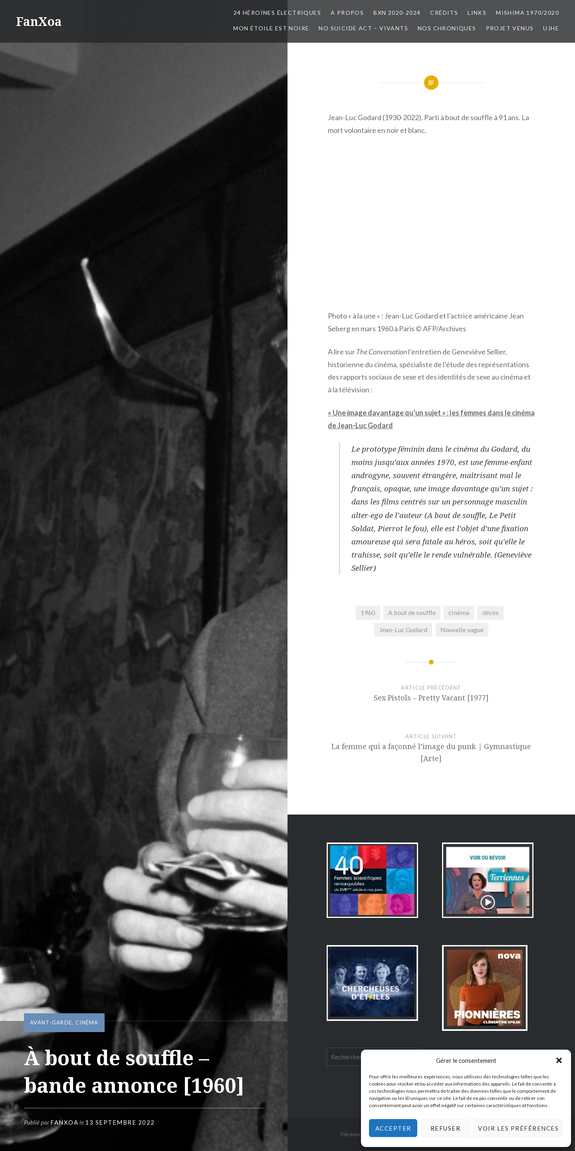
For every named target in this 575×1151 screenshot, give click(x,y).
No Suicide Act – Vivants (363, 28)
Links (477, 12)
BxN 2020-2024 (396, 12)
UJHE (551, 28)
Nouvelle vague (462, 629)
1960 (368, 612)
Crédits (444, 12)
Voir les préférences (518, 1128)
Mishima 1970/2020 (527, 12)
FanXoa (39, 21)
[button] (559, 1060)
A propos (347, 12)
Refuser (445, 1128)
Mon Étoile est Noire (271, 28)
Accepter (393, 1128)
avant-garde (51, 1022)
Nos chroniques (447, 28)
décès (490, 612)
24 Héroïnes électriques (277, 12)
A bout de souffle (412, 612)
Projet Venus (510, 28)
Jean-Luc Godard (403, 629)
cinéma (87, 1022)
